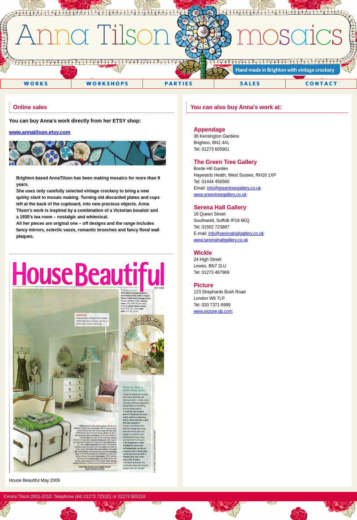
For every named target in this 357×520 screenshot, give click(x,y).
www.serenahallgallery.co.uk (221, 240)
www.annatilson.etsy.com (39, 132)
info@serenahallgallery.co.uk (236, 233)
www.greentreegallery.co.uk (220, 194)
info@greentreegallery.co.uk (234, 188)
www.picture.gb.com (213, 311)
